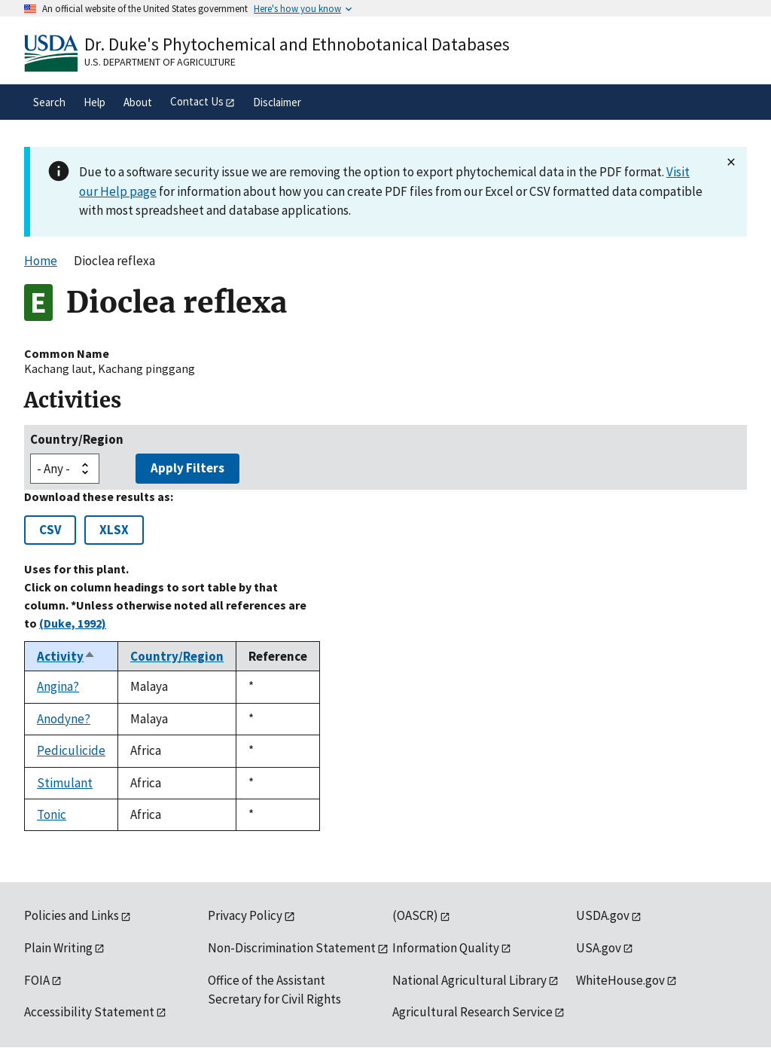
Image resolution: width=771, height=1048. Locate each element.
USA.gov (598, 948)
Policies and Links (71, 915)
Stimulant (65, 783)
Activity (66, 656)
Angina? (58, 686)
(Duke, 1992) (72, 623)
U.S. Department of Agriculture (160, 62)
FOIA (37, 980)
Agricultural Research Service (472, 1012)
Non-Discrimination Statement (292, 948)
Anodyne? (63, 718)
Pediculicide (71, 750)
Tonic (51, 814)
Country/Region (76, 439)
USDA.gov (602, 915)
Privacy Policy (245, 915)
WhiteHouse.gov (620, 980)
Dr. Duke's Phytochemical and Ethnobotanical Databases (297, 44)
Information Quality (445, 948)
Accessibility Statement (89, 1012)
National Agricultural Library (469, 980)
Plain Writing (58, 948)
